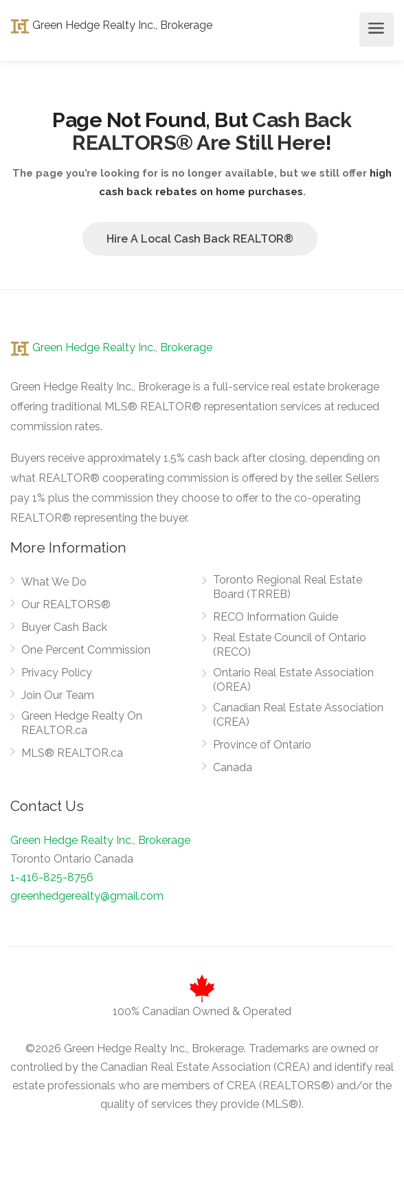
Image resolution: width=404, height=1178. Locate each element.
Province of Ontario (262, 744)
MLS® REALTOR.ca (72, 752)
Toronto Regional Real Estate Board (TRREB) (287, 587)
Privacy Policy (56, 672)
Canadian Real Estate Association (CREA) (298, 715)
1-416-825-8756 (51, 877)
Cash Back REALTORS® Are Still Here (212, 131)
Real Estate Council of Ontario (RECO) (289, 644)
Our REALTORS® (66, 604)
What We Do (54, 581)
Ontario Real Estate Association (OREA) (293, 679)
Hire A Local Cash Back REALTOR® (199, 238)
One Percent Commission (85, 649)
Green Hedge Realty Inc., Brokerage (111, 25)
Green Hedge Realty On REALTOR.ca (81, 723)
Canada (232, 767)
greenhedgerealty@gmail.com (87, 895)
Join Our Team (57, 695)
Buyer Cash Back (64, 627)
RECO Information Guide (275, 616)
